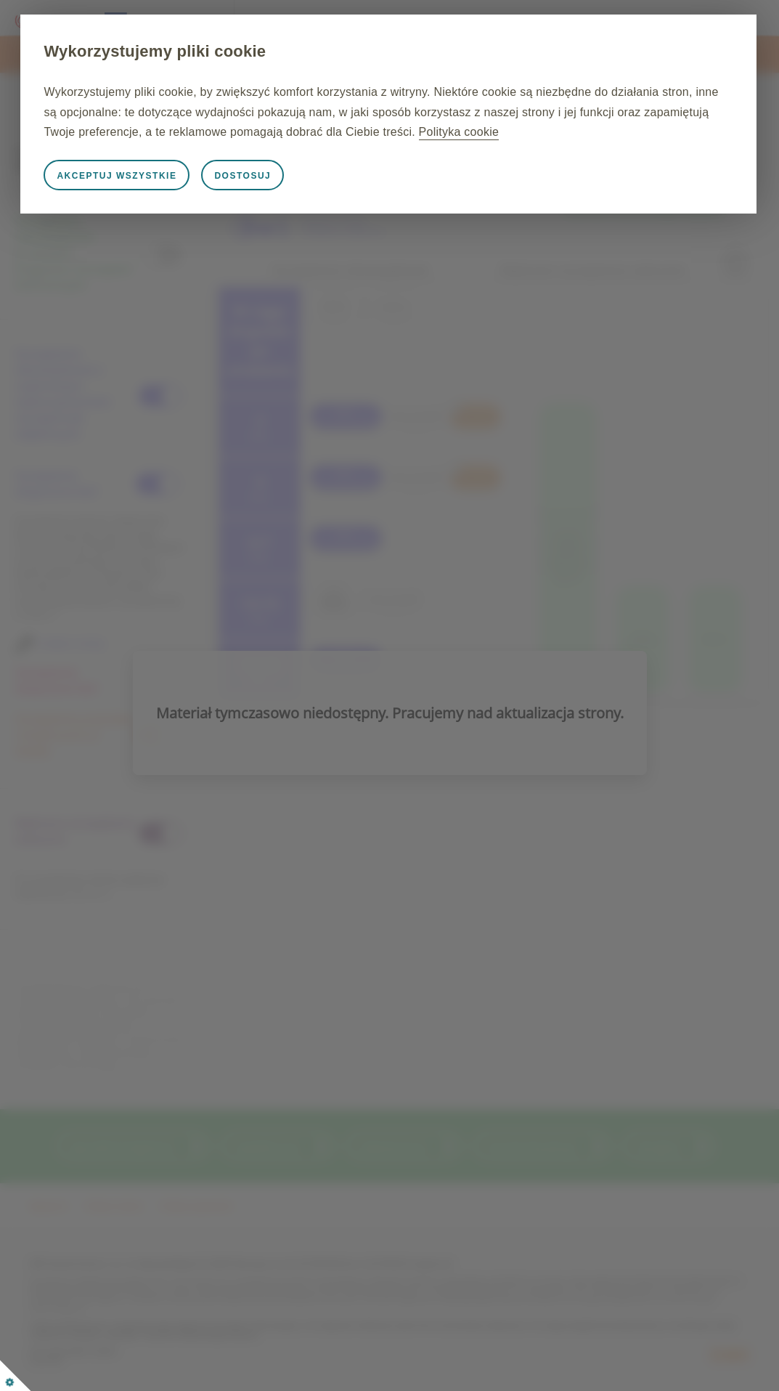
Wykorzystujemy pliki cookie (228, 51)
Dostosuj (315, 195)
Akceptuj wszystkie (190, 195)
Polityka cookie (345, 151)
